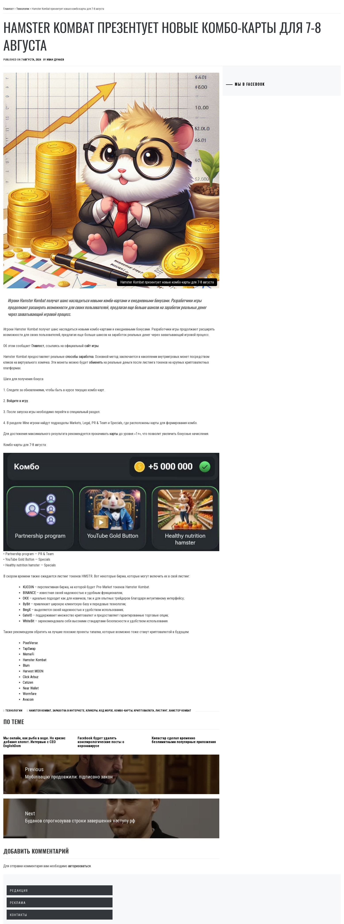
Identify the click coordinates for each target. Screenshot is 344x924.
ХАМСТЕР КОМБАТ (223, 687)
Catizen (94, 654)
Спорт (22, 121)
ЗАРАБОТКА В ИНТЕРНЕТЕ (111, 687)
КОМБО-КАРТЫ (166, 687)
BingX (93, 575)
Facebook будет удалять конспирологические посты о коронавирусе (153, 719)
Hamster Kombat (101, 631)
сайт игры (158, 308)
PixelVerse (96, 614)
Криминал (25, 63)
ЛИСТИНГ (204, 687)
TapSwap (95, 620)
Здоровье (25, 102)
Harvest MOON (99, 642)
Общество (25, 53)
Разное (22, 111)
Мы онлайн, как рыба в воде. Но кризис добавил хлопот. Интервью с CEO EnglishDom (95, 719)
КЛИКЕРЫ (134, 687)
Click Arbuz (97, 648)
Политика (25, 34)
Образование (28, 73)
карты (180, 402)
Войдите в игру (83, 363)
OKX (92, 558)
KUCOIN (94, 547)
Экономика (26, 43)
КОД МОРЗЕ (148, 687)
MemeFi (94, 625)
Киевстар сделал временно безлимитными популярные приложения (211, 719)
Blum (92, 637)
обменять (214, 325)
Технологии (27, 82)
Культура (24, 92)
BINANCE (95, 552)
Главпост (38, 11)
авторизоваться (145, 834)
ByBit (92, 569)
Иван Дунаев (121, 59)
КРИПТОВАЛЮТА (186, 687)
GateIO (93, 581)
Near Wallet (97, 659)
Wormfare (96, 665)
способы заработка (146, 319)
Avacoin (94, 671)
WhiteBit (95, 586)
